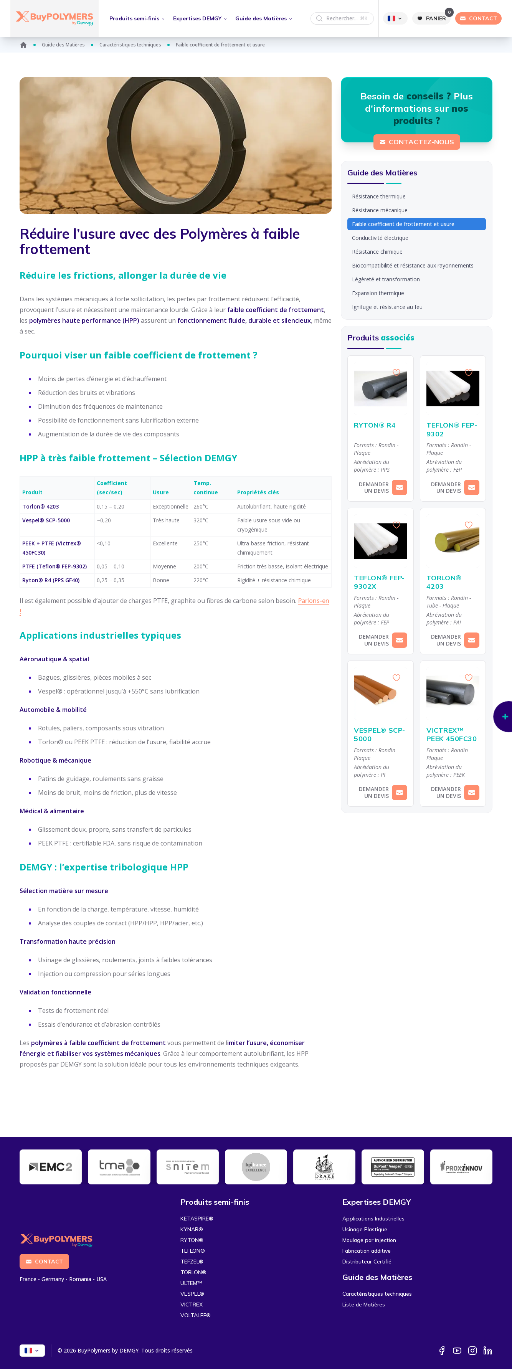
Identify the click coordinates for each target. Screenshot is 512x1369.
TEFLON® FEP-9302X (380, 582)
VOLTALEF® (195, 1315)
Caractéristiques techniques (130, 45)
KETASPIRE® (196, 1218)
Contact (44, 1261)
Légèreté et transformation (386, 279)
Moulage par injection (369, 1240)
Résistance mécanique (380, 210)
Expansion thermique (378, 293)
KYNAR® (191, 1229)
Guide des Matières (63, 45)
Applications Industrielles (373, 1218)
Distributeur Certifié (366, 1261)
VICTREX (191, 1304)
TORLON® (193, 1272)
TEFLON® (192, 1250)
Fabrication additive (366, 1250)
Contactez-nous (417, 141)
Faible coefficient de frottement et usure (403, 224)
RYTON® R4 (380, 425)
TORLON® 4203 (452, 582)
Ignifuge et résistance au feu (387, 306)
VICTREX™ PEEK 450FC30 (452, 734)
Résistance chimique (377, 251)
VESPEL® (192, 1293)
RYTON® (191, 1240)
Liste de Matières (363, 1304)
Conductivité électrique (380, 237)
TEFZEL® (191, 1261)
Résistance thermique (379, 196)
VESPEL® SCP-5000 (380, 734)
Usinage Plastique (364, 1229)
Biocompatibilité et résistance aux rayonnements (413, 265)
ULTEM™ (191, 1283)
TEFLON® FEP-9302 (452, 429)
